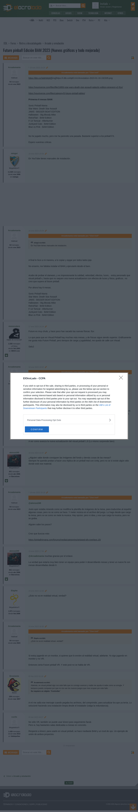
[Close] (122, 379)
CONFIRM (39, 429)
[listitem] (69, 420)
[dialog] (69, 406)
